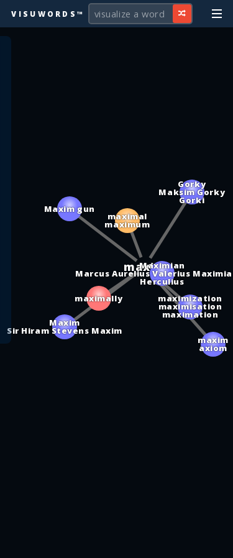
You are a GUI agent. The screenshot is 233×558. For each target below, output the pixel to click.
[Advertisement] (116, 542)
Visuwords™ (48, 14)
